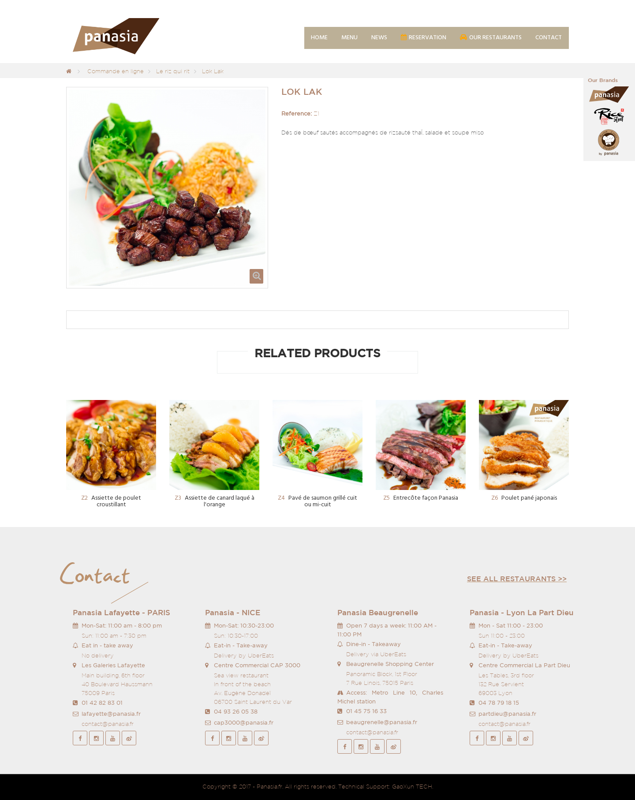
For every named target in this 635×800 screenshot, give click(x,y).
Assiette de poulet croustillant (111, 501)
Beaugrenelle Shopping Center (390, 664)
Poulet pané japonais (524, 498)
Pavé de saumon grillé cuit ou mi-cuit (317, 501)
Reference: (296, 113)
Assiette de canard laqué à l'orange (214, 501)
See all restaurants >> (517, 579)
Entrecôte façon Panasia (420, 498)
